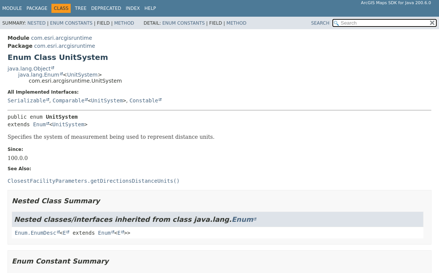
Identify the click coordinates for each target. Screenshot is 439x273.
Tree (81, 8)
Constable (143, 100)
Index (133, 8)
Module (12, 8)
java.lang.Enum (38, 75)
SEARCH (320, 23)
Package (36, 8)
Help (150, 8)
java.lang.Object (29, 69)
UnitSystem (82, 75)
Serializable (27, 100)
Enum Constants (71, 23)
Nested (36, 23)
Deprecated (106, 8)
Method (124, 23)
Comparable (68, 100)
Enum (39, 124)
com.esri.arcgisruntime (61, 38)
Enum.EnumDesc (35, 233)
